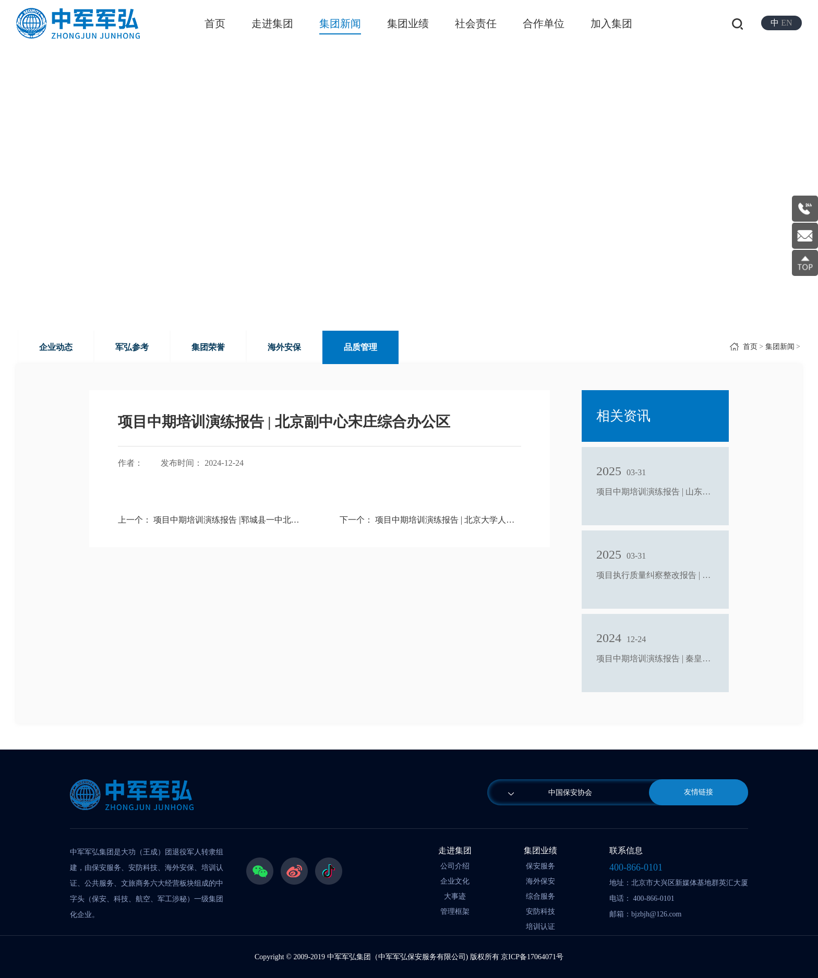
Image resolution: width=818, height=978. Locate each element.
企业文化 (455, 881)
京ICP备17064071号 (532, 957)
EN (786, 22)
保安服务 (540, 866)
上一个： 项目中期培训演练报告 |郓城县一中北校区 (208, 519)
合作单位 (543, 23)
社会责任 (476, 23)
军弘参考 (132, 347)
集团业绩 (408, 23)
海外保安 (540, 881)
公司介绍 (455, 866)
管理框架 (455, 911)
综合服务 (540, 896)
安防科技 (540, 911)
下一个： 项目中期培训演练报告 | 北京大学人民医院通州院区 (430, 519)
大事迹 (455, 896)
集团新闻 (340, 23)
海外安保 (284, 347)
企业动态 (56, 347)
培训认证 (540, 927)
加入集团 (611, 23)
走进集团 (272, 23)
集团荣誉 (208, 347)
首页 (214, 23)
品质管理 (360, 347)
